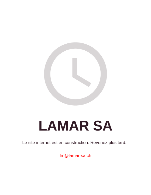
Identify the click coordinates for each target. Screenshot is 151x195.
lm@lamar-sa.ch (75, 155)
